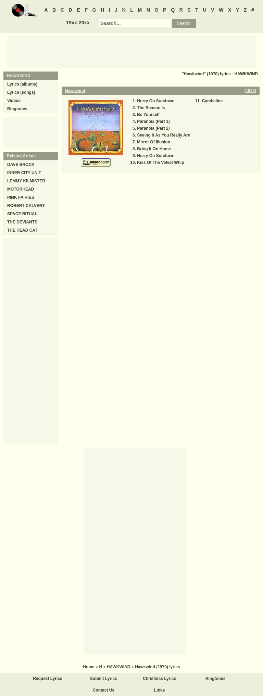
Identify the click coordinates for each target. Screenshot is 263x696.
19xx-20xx (78, 22)
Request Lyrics (47, 678)
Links (159, 690)
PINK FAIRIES (20, 197)
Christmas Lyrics (159, 678)
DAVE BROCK (21, 164)
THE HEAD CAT (22, 230)
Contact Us (103, 690)
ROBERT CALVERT (26, 205)
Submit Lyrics (103, 678)
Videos (14, 100)
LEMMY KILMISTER (26, 181)
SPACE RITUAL (22, 213)
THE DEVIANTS (22, 222)
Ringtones (17, 108)
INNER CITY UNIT (24, 172)
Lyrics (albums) (22, 84)
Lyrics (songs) (21, 92)
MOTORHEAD (20, 189)
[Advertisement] (131, 51)
